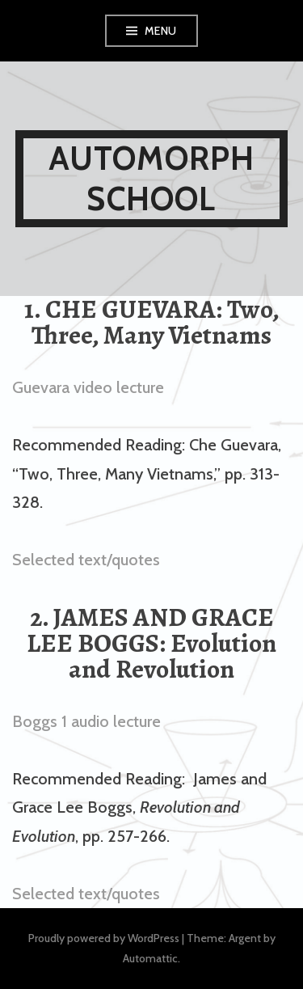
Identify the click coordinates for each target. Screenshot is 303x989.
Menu (161, 30)
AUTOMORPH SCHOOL (151, 178)
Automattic (150, 958)
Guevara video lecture (88, 387)
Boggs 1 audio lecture (86, 721)
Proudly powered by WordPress (103, 938)
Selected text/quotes (86, 559)
